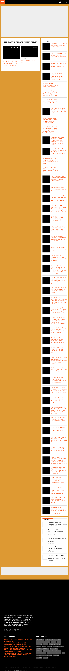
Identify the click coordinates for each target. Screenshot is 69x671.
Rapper (46, 643)
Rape (56, 647)
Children (56, 654)
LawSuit (49, 645)
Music (53, 638)
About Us (5, 667)
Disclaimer (47, 667)
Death (38, 641)
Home (54, 667)
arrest (38, 645)
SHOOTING (39, 643)
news (59, 641)
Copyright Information (36, 667)
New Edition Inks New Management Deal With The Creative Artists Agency (57, 547)
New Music (46, 647)
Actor (52, 650)
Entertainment (47, 654)
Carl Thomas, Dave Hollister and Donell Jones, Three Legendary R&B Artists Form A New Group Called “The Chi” (18, 653)
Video (43, 645)
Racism (58, 650)
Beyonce (38, 654)
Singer (58, 643)
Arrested (52, 643)
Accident (39, 656)
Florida (56, 645)
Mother (38, 647)
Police (58, 638)
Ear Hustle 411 (46, 641)
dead (51, 647)
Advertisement (14, 667)
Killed (61, 645)
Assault (38, 652)
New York (46, 650)
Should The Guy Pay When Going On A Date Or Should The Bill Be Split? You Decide (57, 539)
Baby (59, 652)
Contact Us (24, 667)
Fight (44, 652)
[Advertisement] (34, 570)
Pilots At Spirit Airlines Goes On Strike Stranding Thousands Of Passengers (56, 530)
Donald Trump (52, 652)
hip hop (45, 656)
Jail (63, 652)
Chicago (47, 638)
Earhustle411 (40, 638)
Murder (53, 641)
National (39, 650)
